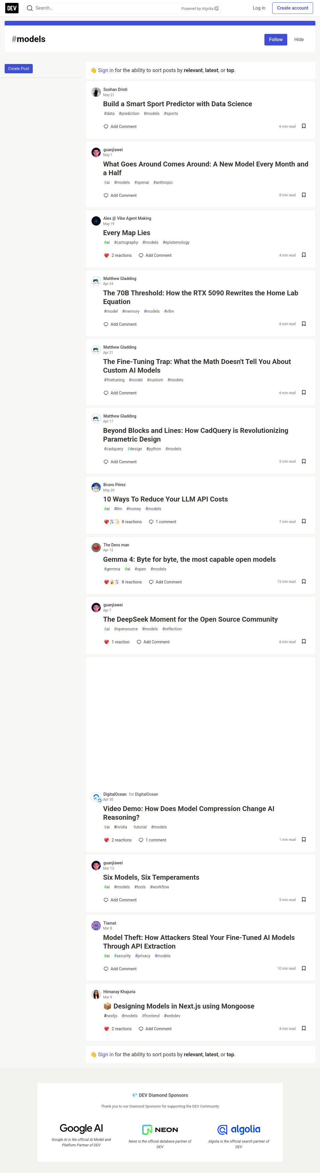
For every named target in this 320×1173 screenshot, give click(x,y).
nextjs (110, 1016)
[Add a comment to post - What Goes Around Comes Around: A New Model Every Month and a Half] (120, 195)
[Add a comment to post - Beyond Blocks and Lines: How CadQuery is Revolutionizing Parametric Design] (120, 461)
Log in (259, 8)
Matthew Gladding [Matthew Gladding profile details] (119, 278)
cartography (126, 242)
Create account (292, 8)
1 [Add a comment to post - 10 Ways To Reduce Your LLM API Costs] (162, 521)
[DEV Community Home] (12, 8)
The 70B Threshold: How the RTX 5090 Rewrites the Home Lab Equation (200, 297)
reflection (172, 629)
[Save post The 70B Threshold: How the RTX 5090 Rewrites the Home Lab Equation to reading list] (304, 324)
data (109, 114)
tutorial (139, 827)
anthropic (163, 183)
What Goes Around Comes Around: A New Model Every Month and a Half (205, 168)
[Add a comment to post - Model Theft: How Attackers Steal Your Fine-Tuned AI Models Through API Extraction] (120, 968)
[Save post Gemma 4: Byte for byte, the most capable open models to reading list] (304, 582)
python (153, 449)
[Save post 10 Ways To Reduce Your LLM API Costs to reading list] (304, 521)
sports (171, 114)
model (111, 311)
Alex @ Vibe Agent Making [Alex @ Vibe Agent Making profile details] (127, 218)
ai (107, 183)
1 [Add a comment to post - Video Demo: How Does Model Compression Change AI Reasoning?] (152, 840)
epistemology (176, 242)
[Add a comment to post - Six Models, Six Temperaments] (120, 900)
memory (131, 311)
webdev (172, 1016)
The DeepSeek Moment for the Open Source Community (190, 619)
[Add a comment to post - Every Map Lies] (117, 255)
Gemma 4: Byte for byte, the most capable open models (189, 559)
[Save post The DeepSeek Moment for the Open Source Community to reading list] (304, 642)
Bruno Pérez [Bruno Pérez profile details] (114, 484)
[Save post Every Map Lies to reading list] (304, 255)
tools (140, 887)
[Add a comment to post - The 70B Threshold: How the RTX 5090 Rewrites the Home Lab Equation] (120, 324)
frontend (151, 1016)
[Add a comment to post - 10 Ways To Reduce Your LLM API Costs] (122, 522)
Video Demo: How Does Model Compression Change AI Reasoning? (189, 813)
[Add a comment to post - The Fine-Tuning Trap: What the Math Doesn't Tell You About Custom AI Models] (120, 393)
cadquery (113, 449)
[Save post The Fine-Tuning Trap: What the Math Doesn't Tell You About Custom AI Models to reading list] (304, 393)
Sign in (106, 70)
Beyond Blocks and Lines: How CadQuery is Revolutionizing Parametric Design (195, 435)
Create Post (18, 68)
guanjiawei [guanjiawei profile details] (113, 149)
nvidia (120, 827)
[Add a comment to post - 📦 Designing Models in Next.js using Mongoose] (117, 1029)
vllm (169, 311)
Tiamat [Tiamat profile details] (109, 923)
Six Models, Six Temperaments (151, 877)
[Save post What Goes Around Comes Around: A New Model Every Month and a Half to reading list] (304, 195)
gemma (112, 569)
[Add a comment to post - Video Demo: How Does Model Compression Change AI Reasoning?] (117, 840)
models (152, 114)
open (140, 569)
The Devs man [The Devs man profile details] (116, 545)
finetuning (114, 380)
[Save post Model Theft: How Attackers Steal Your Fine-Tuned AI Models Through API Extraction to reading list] (304, 969)
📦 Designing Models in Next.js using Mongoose (178, 1006)
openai (141, 183)
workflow (159, 887)
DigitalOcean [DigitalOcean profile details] (115, 794)
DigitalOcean (146, 794)
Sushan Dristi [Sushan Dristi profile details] (115, 89)
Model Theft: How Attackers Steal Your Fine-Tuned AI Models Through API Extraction (199, 942)
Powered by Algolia (199, 8)
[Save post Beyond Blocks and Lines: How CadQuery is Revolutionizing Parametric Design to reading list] (304, 462)
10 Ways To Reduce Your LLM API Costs (165, 499)
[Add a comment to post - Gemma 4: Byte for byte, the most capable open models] (122, 582)
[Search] (30, 8)
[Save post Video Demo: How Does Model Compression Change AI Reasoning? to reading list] (304, 840)
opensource (126, 629)
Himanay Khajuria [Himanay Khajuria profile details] (119, 991)
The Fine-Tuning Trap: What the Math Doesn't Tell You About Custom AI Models (197, 366)
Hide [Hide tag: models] (299, 39)
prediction (129, 114)
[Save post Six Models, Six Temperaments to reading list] (304, 900)
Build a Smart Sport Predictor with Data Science (177, 104)
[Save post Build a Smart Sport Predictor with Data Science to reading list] (304, 126)
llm (118, 509)
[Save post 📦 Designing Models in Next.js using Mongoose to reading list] (304, 1028)
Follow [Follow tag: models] (276, 39)
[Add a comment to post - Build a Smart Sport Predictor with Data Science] (120, 126)
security (122, 956)
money (133, 509)
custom (155, 380)
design (134, 449)
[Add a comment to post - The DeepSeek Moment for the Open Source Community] (116, 642)
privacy (142, 956)
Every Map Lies (126, 233)
